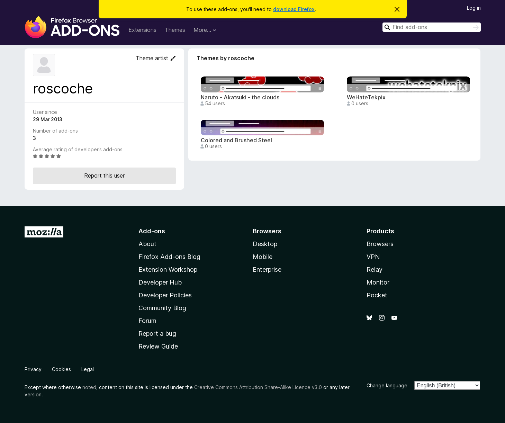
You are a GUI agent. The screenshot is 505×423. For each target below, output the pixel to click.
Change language (387, 385)
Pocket (377, 295)
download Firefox (294, 9)
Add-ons (151, 231)
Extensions (142, 29)
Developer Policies (165, 295)
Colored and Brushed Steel (236, 140)
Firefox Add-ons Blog (169, 256)
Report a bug (157, 333)
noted (89, 387)
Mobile (262, 256)
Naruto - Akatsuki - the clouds (240, 97)
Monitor (378, 282)
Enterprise (267, 269)
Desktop (265, 244)
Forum (147, 320)
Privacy (33, 369)
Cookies (61, 369)
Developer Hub (160, 282)
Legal (87, 369)
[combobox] (431, 27)
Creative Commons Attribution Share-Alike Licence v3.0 (258, 387)
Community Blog (162, 308)
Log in (474, 8)
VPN (373, 256)
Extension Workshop (167, 269)
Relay (374, 269)
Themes (175, 29)
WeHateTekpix (366, 97)
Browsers (380, 244)
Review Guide (158, 346)
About (147, 244)
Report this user (104, 175)
